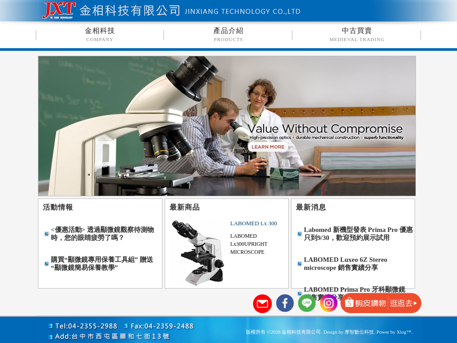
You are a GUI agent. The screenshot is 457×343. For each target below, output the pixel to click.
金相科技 (100, 34)
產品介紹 (228, 34)
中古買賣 (357, 34)
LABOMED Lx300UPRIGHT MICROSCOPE (248, 244)
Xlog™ (403, 332)
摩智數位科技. (360, 332)
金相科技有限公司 (132, 11)
